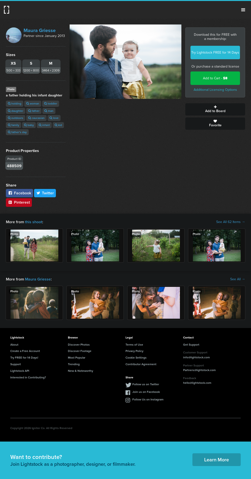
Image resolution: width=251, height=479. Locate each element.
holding (14, 103)
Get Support (191, 344)
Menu (243, 10)
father (33, 111)
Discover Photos (79, 344)
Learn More (216, 459)
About (14, 344)
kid (58, 125)
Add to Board (215, 109)
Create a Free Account (25, 351)
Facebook (19, 193)
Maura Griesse (40, 30)
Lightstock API (19, 371)
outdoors (15, 118)
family (13, 125)
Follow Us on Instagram (147, 399)
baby (29, 125)
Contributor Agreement (141, 364)
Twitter (45, 193)
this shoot (33, 222)
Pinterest (19, 202)
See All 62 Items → (230, 222)
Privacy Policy (134, 351)
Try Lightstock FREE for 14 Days (215, 52)
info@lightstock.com (196, 357)
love (54, 118)
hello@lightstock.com (197, 383)
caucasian (36, 118)
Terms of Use (134, 344)
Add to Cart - (215, 78)
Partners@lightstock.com (199, 370)
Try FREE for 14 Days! (24, 357)
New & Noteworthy (80, 371)
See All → (237, 279)
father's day (17, 132)
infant (44, 125)
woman (32, 103)
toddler (50, 103)
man (48, 111)
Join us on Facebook (146, 392)
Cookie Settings (136, 357)
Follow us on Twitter (145, 384)
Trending (74, 364)
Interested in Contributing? (28, 377)
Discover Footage (79, 351)
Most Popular (76, 357)
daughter (15, 111)
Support (15, 364)
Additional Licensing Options (215, 89)
